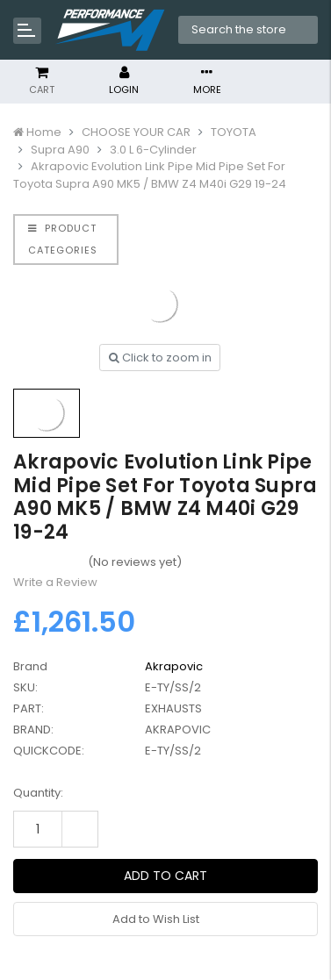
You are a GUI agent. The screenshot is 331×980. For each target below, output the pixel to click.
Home (43, 132)
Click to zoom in (160, 357)
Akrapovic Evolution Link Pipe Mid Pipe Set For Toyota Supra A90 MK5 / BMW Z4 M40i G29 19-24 (149, 175)
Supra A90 (60, 149)
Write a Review (55, 582)
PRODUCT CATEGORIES (62, 239)
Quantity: (38, 792)
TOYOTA (233, 132)
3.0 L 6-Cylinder (153, 149)
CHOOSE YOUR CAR (136, 132)
